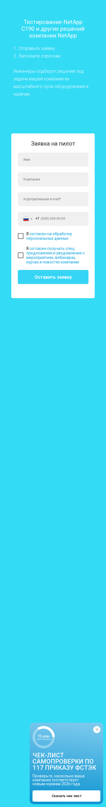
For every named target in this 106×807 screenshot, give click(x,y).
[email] (53, 199)
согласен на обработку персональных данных (49, 236)
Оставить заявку (53, 277)
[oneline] (53, 179)
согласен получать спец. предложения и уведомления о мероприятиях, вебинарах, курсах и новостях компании (55, 255)
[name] (53, 160)
